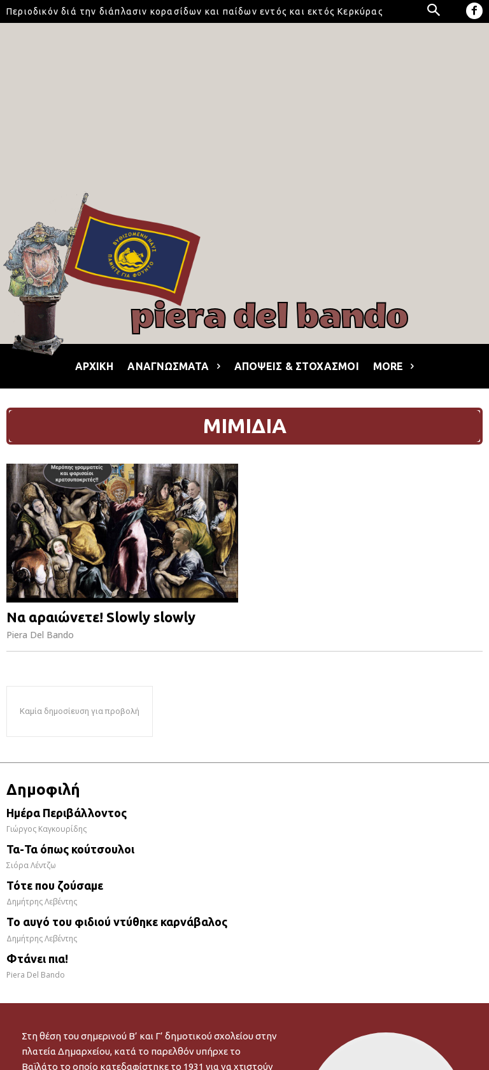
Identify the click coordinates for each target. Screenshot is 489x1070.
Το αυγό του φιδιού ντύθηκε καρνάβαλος (116, 921)
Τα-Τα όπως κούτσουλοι (70, 849)
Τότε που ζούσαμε (54, 885)
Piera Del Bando (40, 635)
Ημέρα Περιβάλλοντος (66, 812)
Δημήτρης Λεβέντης (41, 901)
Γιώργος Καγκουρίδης (46, 829)
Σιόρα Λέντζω (31, 865)
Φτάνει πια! (37, 958)
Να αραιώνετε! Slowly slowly (100, 617)
